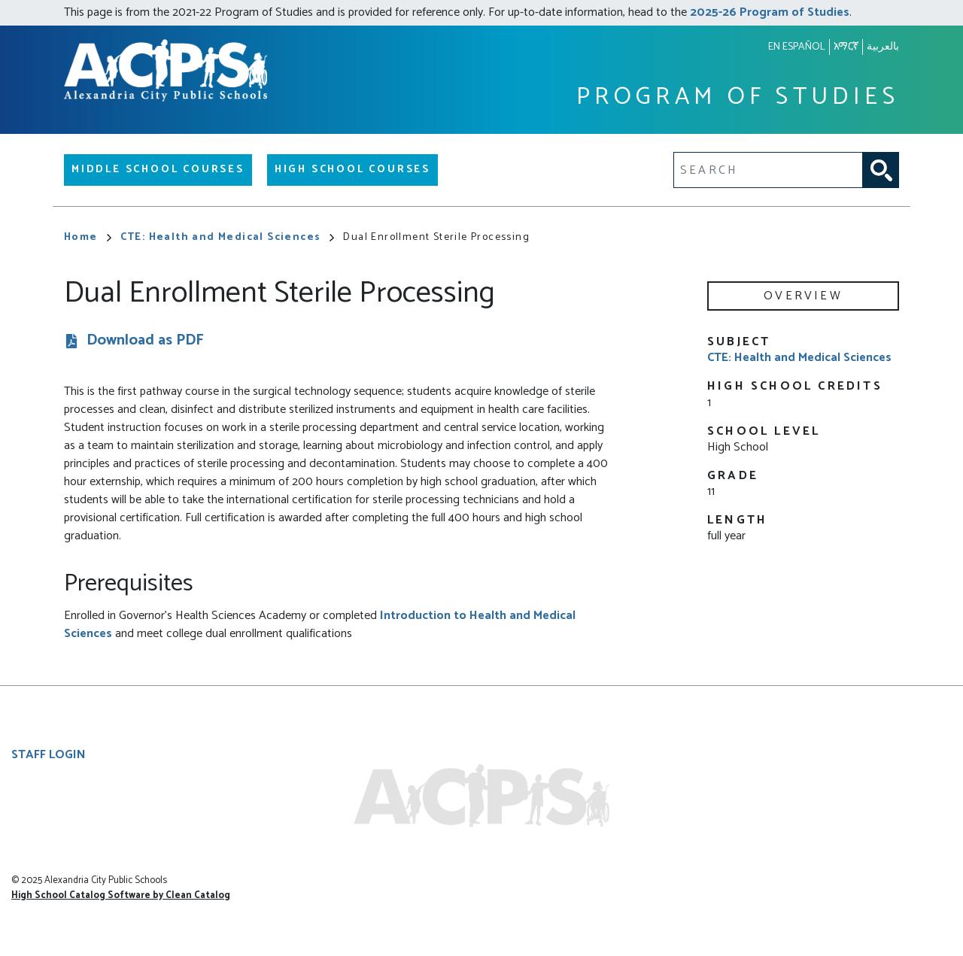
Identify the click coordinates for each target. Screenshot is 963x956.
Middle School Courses (158, 169)
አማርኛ (846, 47)
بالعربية (883, 47)
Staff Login (48, 755)
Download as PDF (145, 341)
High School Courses (352, 169)
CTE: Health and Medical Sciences (227, 237)
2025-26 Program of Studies (769, 12)
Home (87, 237)
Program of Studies (737, 97)
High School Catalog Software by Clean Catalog (120, 895)
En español (796, 47)
